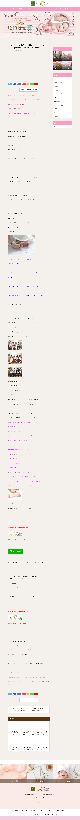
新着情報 (15, 50)
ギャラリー (40, 8)
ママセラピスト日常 (58, 93)
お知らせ (56, 90)
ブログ (49, 8)
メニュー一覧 (31, 8)
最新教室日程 (20, 50)
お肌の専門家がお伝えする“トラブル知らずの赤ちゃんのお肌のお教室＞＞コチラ (27, 677)
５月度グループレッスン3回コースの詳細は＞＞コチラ (20, 513)
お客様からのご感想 (58, 82)
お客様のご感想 (58, 8)
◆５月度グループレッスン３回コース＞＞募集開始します (21, 649)
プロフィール (22, 8)
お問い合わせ (67, 8)
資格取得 (56, 112)
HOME (12, 8)
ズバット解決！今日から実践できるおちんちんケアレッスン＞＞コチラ (25, 681)
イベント (56, 97)
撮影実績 (56, 86)
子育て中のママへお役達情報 (60, 105)
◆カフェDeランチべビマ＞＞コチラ (16, 654)
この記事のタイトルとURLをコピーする (29, 89)
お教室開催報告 (57, 108)
